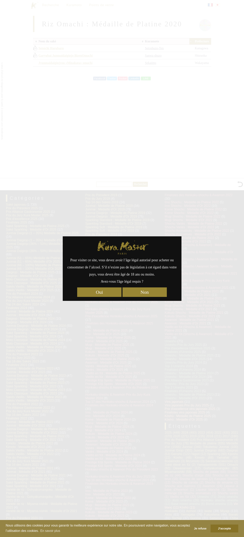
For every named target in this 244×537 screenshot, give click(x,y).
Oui (99, 292)
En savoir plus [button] (50, 530)
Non (145, 292)
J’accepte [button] (224, 528)
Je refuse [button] (200, 528)
